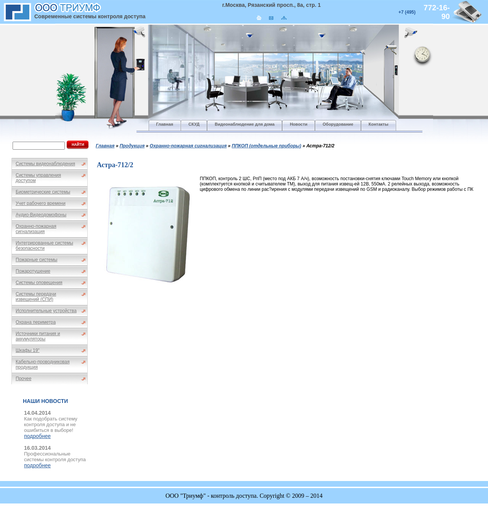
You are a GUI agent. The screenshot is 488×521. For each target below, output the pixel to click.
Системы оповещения (39, 282)
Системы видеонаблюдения (45, 163)
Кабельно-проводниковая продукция (43, 364)
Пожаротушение (33, 271)
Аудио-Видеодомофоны (41, 214)
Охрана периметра (36, 322)
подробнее (37, 436)
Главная (105, 146)
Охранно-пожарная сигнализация (36, 229)
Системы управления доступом (38, 178)
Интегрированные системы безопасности (44, 245)
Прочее (23, 378)
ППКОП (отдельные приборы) (266, 146)
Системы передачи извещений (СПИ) (36, 296)
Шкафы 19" (28, 350)
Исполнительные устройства (46, 310)
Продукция (132, 146)
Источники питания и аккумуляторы (38, 336)
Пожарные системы (36, 259)
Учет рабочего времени (41, 203)
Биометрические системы (43, 192)
